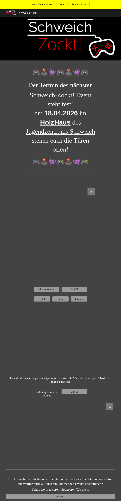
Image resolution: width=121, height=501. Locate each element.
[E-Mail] (74, 392)
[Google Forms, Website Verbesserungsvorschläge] (60, 434)
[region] (60, 4)
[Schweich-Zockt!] (46, 289)
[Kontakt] (42, 299)
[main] (60, 125)
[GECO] (74, 289)
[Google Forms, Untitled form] (60, 235)
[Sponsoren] (60, 496)
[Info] (60, 299)
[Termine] (79, 299)
